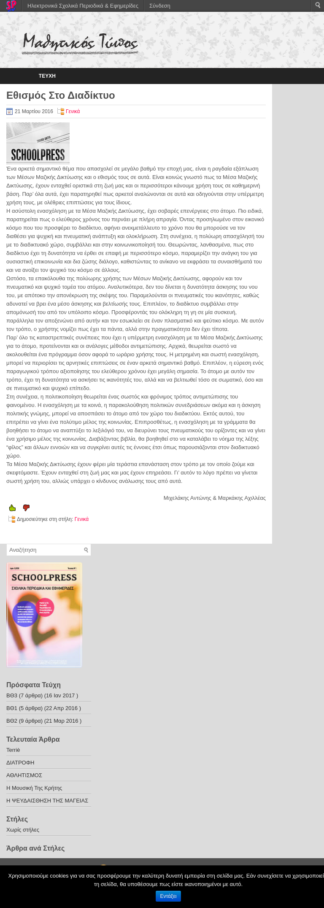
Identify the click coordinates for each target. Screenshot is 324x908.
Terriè (13, 750)
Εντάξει (168, 896)
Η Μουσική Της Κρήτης (34, 788)
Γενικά (73, 111)
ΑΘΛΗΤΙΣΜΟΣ (24, 775)
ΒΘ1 (11, 708)
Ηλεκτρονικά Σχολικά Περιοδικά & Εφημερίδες (82, 6)
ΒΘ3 (11, 695)
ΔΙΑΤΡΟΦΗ (20, 762)
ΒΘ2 (11, 721)
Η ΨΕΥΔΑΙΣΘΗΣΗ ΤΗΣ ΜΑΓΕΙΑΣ (47, 800)
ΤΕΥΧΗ (47, 76)
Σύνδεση (159, 6)
